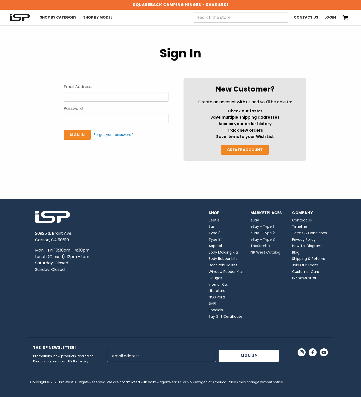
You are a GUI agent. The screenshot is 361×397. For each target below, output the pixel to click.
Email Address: (78, 87)
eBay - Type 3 (262, 239)
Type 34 (216, 239)
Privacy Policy (304, 239)
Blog (295, 252)
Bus (212, 226)
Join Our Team (305, 265)
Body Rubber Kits (223, 258)
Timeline (299, 226)
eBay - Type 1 (262, 226)
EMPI (212, 303)
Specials (216, 309)
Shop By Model (97, 17)
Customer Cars (305, 271)
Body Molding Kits (224, 252)
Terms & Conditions (309, 232)
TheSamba (260, 245)
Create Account (245, 149)
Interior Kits (218, 284)
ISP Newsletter (304, 277)
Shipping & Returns (308, 258)
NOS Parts (217, 297)
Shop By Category (58, 17)
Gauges (215, 277)
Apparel (215, 245)
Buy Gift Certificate (225, 316)
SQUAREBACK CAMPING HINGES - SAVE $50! (180, 4)
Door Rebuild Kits (223, 265)
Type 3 (214, 232)
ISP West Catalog (265, 252)
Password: (73, 108)
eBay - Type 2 (262, 232)
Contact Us (306, 17)
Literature (217, 290)
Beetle (214, 220)
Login (330, 17)
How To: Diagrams (307, 245)
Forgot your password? (113, 134)
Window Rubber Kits (226, 271)
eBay (254, 220)
